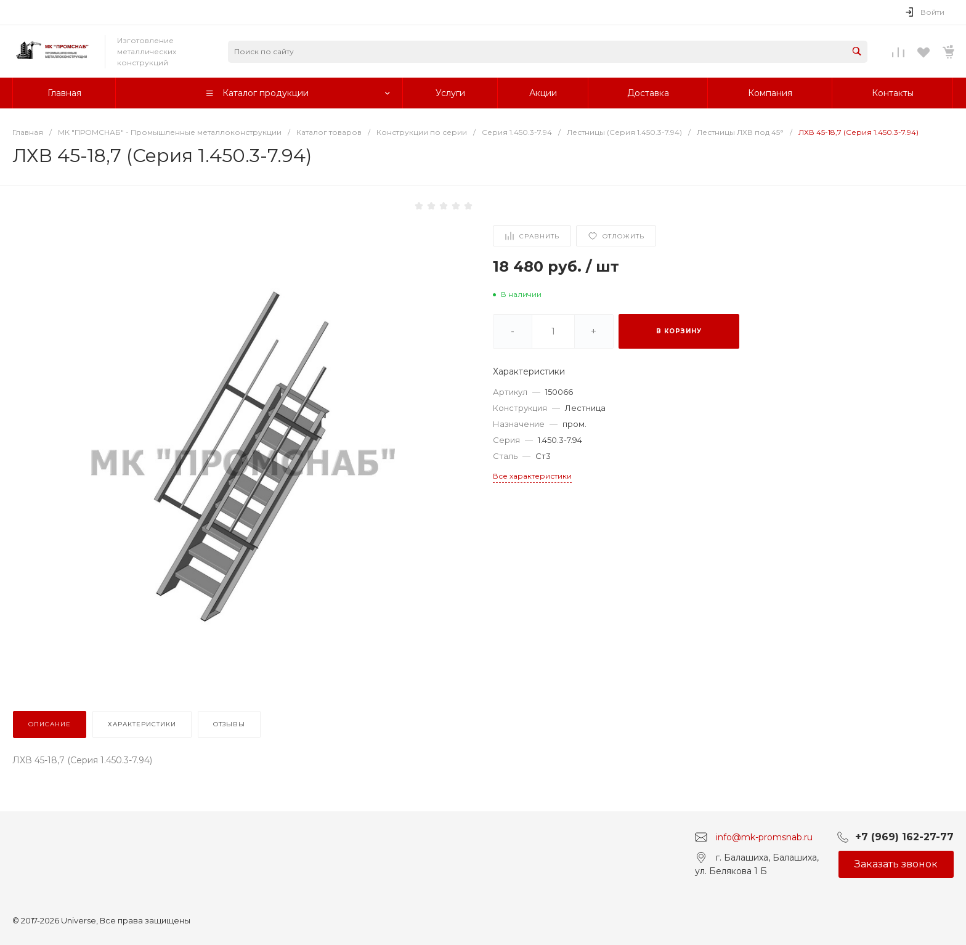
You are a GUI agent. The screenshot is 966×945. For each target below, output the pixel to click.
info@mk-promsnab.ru (764, 836)
